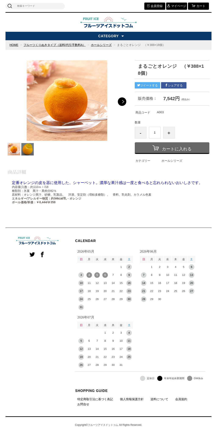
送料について (159, 398)
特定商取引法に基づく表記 (95, 398)
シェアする (174, 85)
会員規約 (181, 398)
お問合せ (83, 404)
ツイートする (147, 85)
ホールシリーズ (101, 45)
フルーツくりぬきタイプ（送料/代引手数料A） (55, 45)
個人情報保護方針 (132, 398)
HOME (14, 45)
